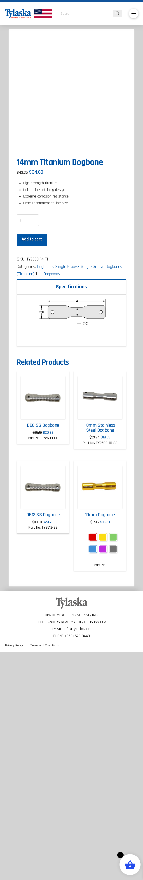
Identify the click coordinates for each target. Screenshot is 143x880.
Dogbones (51, 502)
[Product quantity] (28, 448)
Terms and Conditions (44, 874)
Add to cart (32, 467)
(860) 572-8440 (77, 864)
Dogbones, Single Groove (58, 495)
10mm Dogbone (100, 743)
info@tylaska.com (77, 857)
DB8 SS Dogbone (43, 654)
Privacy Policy (14, 874)
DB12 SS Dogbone (43, 743)
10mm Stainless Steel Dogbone (100, 656)
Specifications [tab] (71, 515)
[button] (133, 13)
